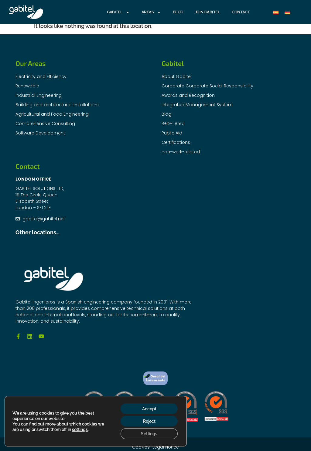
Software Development (40, 133)
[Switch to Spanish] (276, 12)
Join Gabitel (207, 12)
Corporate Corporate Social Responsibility (207, 86)
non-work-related (181, 152)
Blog (178, 12)
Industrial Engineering (38, 95)
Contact (241, 12)
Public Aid (172, 133)
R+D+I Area (173, 123)
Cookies (141, 447)
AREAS (151, 12)
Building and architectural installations (57, 105)
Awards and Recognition (188, 95)
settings (80, 429)
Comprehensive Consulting (45, 123)
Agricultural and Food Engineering (52, 114)
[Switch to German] (287, 12)
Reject (148, 421)
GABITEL (118, 12)
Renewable (27, 86)
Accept (149, 408)
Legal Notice (166, 447)
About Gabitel (177, 76)
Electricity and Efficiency (41, 76)
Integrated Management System (197, 105)
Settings (149, 433)
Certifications (176, 142)
